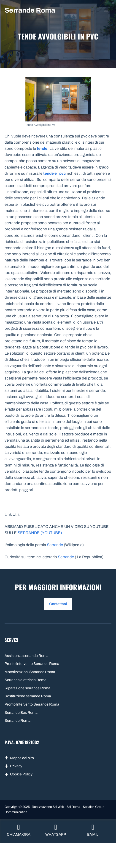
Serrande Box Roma (21, 712)
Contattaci (58, 604)
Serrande (55, 545)
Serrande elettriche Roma (25, 680)
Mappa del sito (22, 758)
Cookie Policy (21, 774)
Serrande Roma (30, 10)
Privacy (16, 766)
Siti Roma (73, 807)
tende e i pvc (54, 173)
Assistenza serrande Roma (27, 656)
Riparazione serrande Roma (27, 688)
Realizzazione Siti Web (48, 807)
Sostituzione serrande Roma (28, 696)
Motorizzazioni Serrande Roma (30, 672)
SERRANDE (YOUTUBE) (40, 533)
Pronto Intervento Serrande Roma (32, 664)
